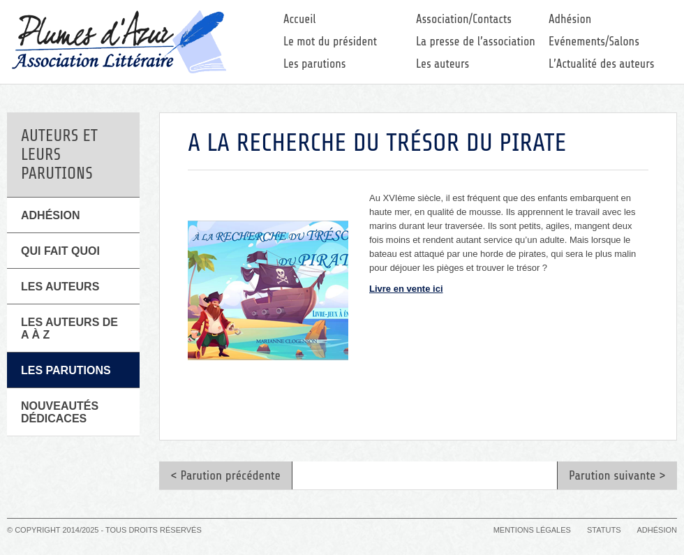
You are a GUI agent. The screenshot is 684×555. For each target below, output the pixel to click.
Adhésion (570, 19)
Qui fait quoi (60, 251)
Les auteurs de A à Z (69, 328)
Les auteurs (442, 64)
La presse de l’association (475, 41)
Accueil (299, 19)
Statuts (603, 530)
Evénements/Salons (594, 41)
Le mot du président (330, 41)
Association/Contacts (464, 19)
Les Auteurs (60, 287)
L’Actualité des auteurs (602, 64)
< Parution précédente (225, 475)
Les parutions (314, 64)
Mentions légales (532, 530)
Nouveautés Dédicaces (59, 412)
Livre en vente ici (406, 288)
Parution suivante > (617, 475)
